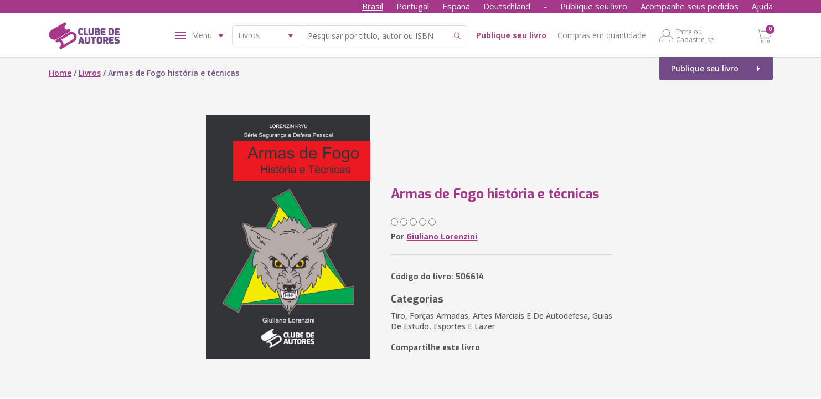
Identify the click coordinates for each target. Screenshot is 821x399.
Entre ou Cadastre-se (695, 35)
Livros (90, 73)
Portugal (412, 6)
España (456, 6)
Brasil (372, 6)
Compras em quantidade (601, 35)
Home (60, 73)
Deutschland (506, 6)
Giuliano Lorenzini (441, 236)
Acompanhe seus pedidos (690, 6)
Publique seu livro (593, 6)
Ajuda (762, 6)
